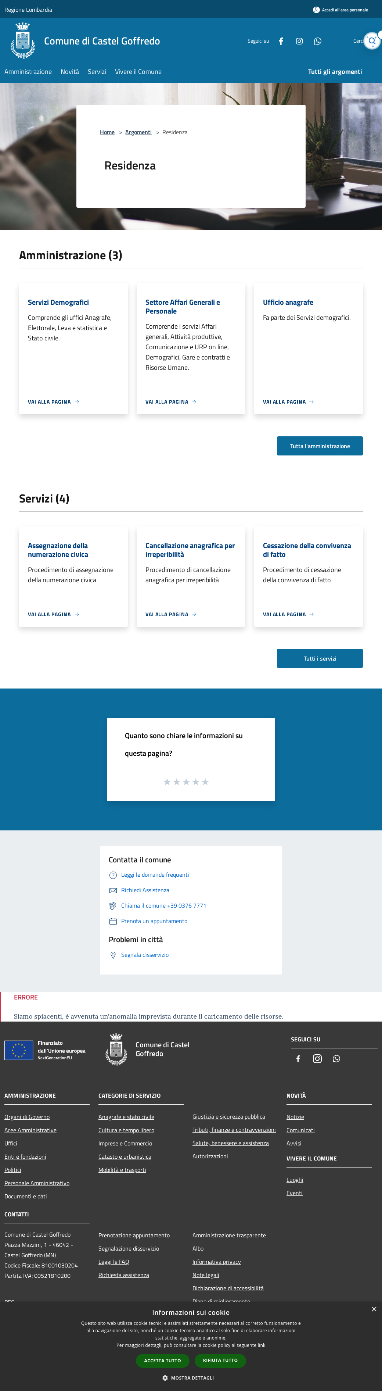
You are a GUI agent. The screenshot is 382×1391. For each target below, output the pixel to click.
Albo (197, 1248)
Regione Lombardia (28, 9)
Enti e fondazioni (25, 1156)
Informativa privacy (216, 1261)
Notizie (295, 1116)
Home (107, 132)
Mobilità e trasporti (122, 1169)
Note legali (205, 1274)
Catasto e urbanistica (124, 1156)
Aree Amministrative (30, 1130)
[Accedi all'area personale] (340, 9)
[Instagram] (285, 41)
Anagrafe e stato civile (126, 1116)
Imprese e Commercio (125, 1143)
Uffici (10, 1143)
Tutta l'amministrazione (320, 445)
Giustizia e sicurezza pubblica (228, 1116)
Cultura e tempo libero (126, 1130)
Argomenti (138, 132)
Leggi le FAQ (113, 1261)
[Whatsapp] (303, 41)
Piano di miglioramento (221, 1301)
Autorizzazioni (210, 1156)
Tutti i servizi (320, 658)
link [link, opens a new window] (262, 1345)
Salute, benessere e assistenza (230, 1142)
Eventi (294, 1192)
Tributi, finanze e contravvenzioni (234, 1129)
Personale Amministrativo (36, 1183)
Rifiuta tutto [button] (220, 1360)
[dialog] (191, 1346)
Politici (12, 1169)
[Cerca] (369, 41)
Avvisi (294, 1143)
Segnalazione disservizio (128, 1248)
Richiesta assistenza (123, 1274)
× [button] (373, 1309)
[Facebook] (266, 41)
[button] (191, 1377)
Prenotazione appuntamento (134, 1235)
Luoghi (294, 1179)
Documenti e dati (25, 1196)
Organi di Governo (27, 1116)
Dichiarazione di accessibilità (228, 1288)
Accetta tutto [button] (162, 1361)
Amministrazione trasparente (229, 1235)
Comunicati (300, 1130)
